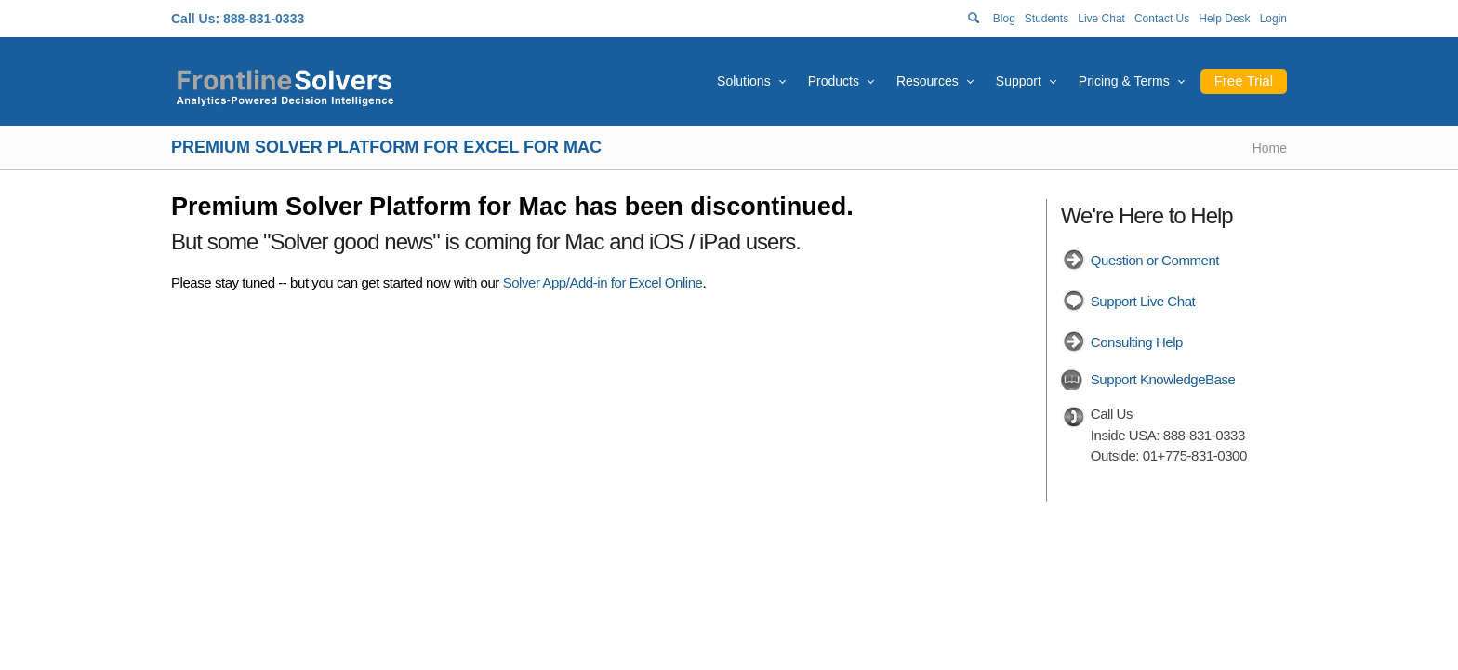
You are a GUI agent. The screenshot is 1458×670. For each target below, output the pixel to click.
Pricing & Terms (1124, 81)
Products (833, 81)
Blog (1004, 18)
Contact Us (1161, 18)
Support (1018, 81)
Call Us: (195, 18)
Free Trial (1243, 80)
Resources (927, 81)
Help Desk (1224, 18)
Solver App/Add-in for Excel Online (603, 282)
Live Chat (1101, 18)
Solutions (744, 81)
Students (1046, 18)
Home (1270, 148)
